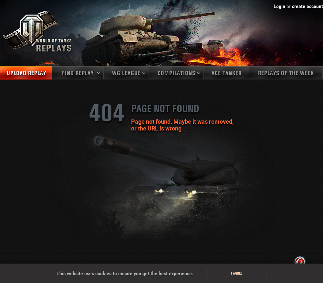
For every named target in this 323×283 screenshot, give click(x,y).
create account (307, 6)
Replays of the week (286, 73)
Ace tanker (227, 73)
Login (279, 6)
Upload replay (26, 73)
